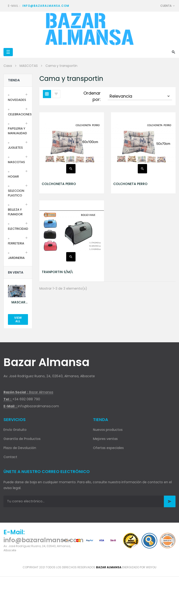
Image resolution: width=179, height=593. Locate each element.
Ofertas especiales (108, 448)
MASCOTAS (16, 162)
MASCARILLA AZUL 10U (19, 302)
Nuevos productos (108, 429)
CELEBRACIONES (20, 114)
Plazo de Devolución (19, 448)
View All (18, 319)
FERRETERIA (16, 243)
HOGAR (13, 176)
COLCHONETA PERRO (59, 184)
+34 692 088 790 (26, 399)
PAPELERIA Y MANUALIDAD (17, 130)
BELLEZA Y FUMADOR (15, 211)
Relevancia (140, 96)
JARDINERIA (16, 258)
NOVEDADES (17, 100)
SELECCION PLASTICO (16, 193)
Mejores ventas (105, 438)
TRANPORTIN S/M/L (57, 272)
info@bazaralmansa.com (45, 6)
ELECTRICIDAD (18, 228)
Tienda (14, 80)
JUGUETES (15, 147)
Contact (10, 457)
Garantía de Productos (22, 438)
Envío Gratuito (15, 429)
